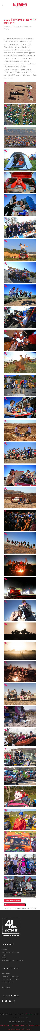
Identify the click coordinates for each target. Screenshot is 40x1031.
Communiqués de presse (10, 952)
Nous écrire (6, 988)
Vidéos (4, 958)
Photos (6, 29)
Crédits (31, 1025)
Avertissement (28, 1029)
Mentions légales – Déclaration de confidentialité (14, 1025)
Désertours (29, 1014)
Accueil (4, 949)
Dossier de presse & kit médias (12, 960)
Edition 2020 (28, 26)
